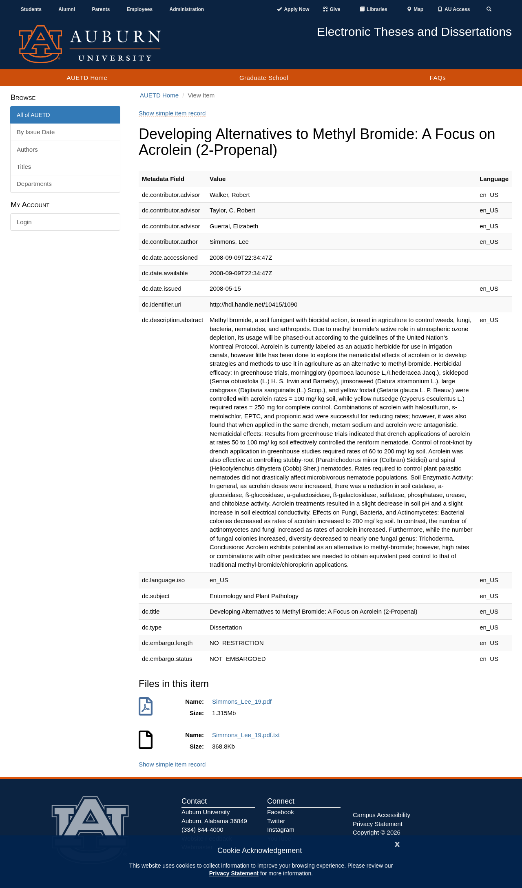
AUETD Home (86, 77)
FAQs (438, 77)
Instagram (280, 829)
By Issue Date (36, 131)
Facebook (280, 811)
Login (24, 222)
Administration (186, 9)
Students (31, 9)
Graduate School (263, 77)
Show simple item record (172, 113)
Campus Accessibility (381, 814)
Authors (27, 149)
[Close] (397, 843)
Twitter (276, 820)
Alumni (66, 9)
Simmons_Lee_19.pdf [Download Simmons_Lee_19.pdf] (243, 701)
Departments (34, 183)
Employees (140, 9)
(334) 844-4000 (202, 829)
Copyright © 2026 (376, 832)
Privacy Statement (234, 873)
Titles (24, 166)
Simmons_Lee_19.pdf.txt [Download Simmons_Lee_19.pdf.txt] (247, 734)
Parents (101, 9)
